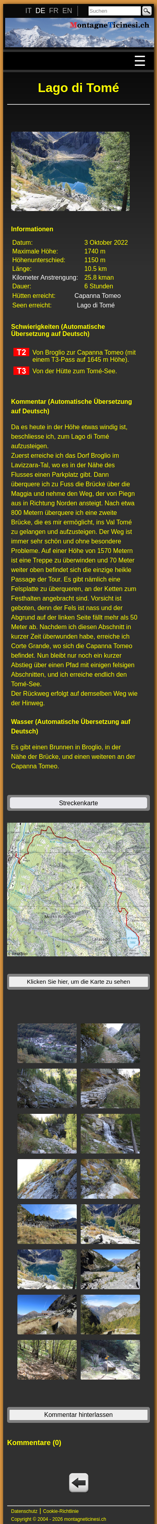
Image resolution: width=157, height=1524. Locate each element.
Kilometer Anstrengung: (45, 277)
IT (28, 11)
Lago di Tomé (96, 305)
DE (40, 11)
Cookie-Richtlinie (61, 1511)
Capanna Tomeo (97, 295)
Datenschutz (24, 1511)
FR (54, 11)
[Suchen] (115, 10)
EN (67, 11)
